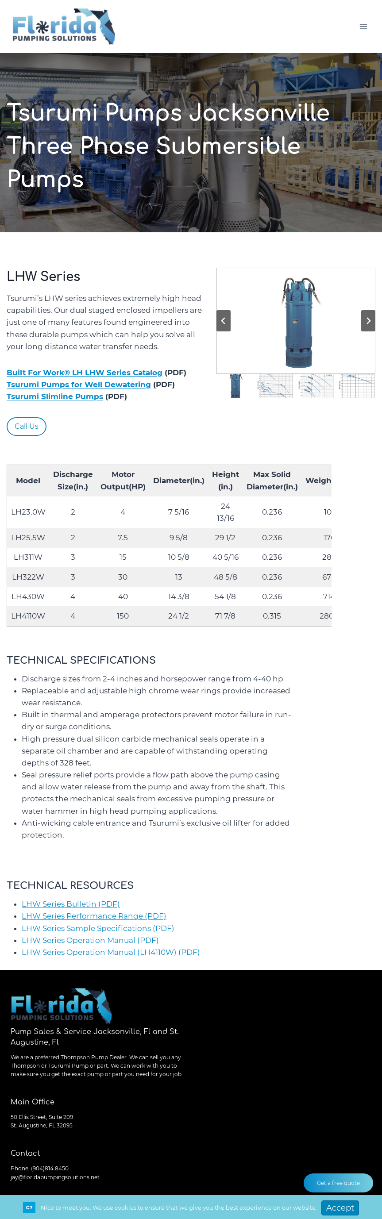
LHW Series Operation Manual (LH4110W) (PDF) (111, 952)
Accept (340, 1208)
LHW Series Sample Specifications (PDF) (98, 928)
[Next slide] (368, 320)
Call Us (27, 426)
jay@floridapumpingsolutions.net (55, 1177)
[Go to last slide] (223, 320)
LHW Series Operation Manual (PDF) (90, 940)
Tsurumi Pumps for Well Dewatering (79, 384)
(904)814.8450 (50, 1168)
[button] (296, 320)
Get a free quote (338, 1183)
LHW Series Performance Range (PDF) (94, 915)
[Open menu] (363, 26)
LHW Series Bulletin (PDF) (71, 904)
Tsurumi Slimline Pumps (55, 396)
